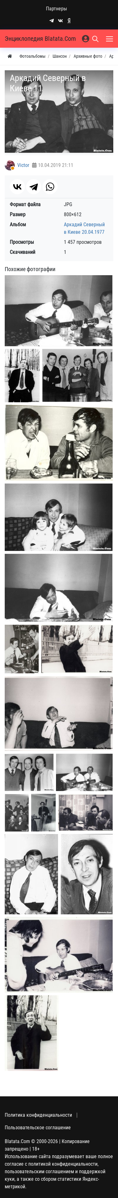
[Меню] (110, 38)
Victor (23, 165)
